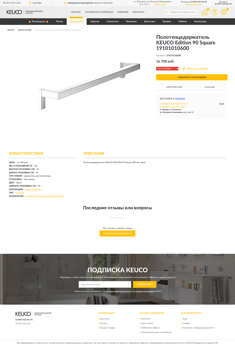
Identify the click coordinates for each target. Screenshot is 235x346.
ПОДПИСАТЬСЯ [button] (145, 284)
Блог (185, 319)
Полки (59, 21)
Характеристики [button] (174, 87)
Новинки (123, 12)
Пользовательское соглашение (156, 332)
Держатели (76, 21)
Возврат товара (107, 328)
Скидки (186, 323)
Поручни (19, 193)
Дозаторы (149, 21)
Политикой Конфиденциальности (117, 291)
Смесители (113, 21)
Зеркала (94, 21)
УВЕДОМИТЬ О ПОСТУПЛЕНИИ (192, 77)
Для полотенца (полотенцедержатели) (44, 196)
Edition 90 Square (33, 189)
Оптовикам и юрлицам (99, 12)
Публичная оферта (150, 328)
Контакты (138, 12)
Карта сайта (147, 323)
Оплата (103, 323)
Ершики (167, 21)
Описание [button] (210, 87)
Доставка (104, 319)
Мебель (182, 21)
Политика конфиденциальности (198, 328)
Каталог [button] (76, 12)
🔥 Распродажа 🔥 (38, 21)
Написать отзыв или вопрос (117, 233)
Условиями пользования (144, 291)
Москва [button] (180, 99)
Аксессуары (200, 21)
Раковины (131, 21)
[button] (193, 4)
